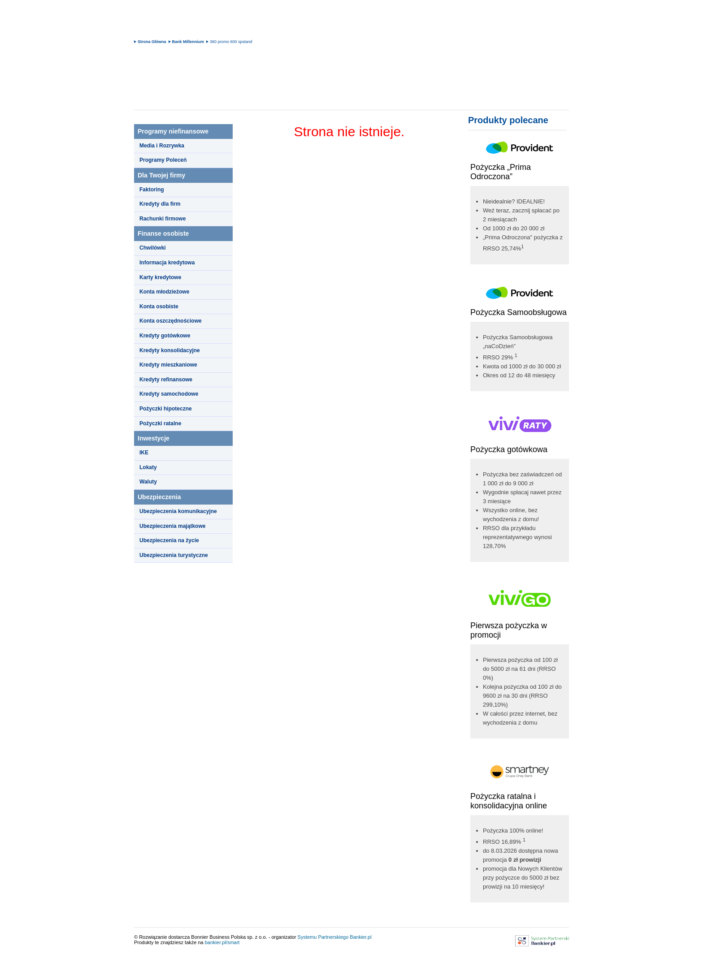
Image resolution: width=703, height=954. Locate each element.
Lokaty (148, 467)
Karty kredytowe (160, 277)
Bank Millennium (188, 41)
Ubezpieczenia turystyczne (173, 555)
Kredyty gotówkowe (164, 335)
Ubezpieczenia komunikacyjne (178, 511)
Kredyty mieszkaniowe (168, 365)
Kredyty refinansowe (165, 379)
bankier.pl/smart (222, 942)
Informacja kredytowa (167, 262)
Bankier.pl (360, 937)
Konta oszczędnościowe (170, 321)
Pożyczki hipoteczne (165, 409)
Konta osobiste (158, 306)
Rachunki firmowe (162, 219)
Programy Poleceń (163, 160)
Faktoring (151, 189)
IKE (143, 452)
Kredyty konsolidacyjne (169, 350)
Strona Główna (152, 41)
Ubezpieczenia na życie (169, 540)
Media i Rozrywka (161, 145)
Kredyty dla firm (159, 204)
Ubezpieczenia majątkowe (172, 526)
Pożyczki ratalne (160, 423)
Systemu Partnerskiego (323, 937)
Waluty (148, 482)
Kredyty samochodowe (168, 394)
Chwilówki (152, 248)
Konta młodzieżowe (164, 292)
